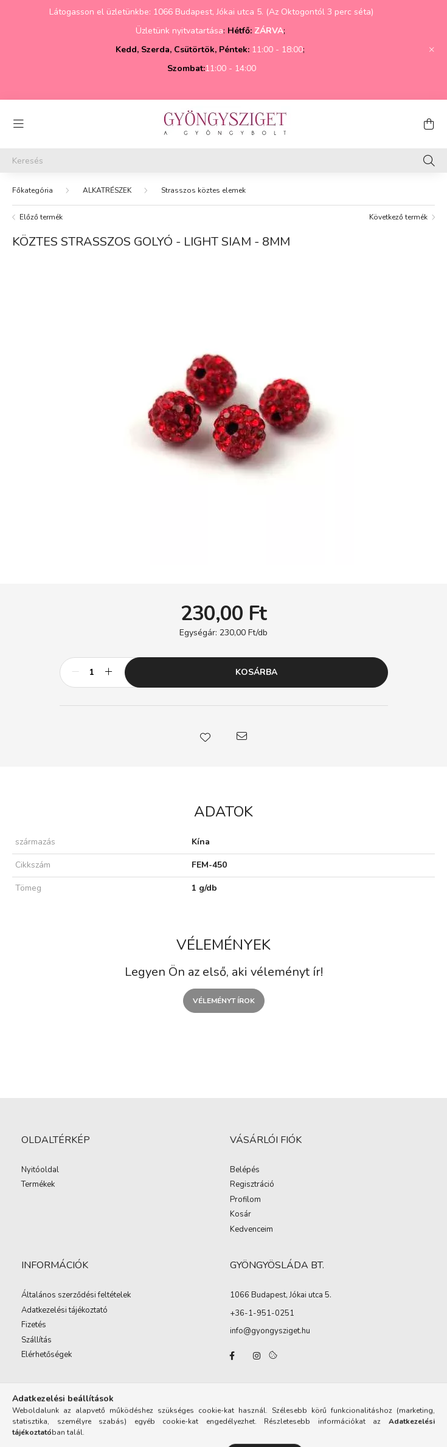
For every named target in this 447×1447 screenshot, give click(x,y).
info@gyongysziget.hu (270, 1330)
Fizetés (33, 1325)
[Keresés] (223, 160)
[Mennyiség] (92, 672)
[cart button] (429, 124)
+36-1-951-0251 (262, 1313)
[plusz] (109, 672)
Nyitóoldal (40, 1170)
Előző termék (41, 217)
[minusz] (75, 672)
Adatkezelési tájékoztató (64, 1311)
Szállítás (36, 1340)
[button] (205, 736)
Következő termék (398, 217)
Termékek (38, 1185)
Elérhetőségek (46, 1355)
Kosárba (256, 672)
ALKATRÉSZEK (107, 190)
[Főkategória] (32, 190)
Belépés (245, 1170)
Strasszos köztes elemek (203, 190)
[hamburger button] (18, 124)
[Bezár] (432, 50)
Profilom (245, 1200)
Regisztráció (252, 1185)
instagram (256, 1356)
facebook (232, 1356)
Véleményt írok (224, 1001)
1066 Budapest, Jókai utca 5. (280, 1295)
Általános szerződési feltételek (76, 1295)
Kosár (240, 1215)
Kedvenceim (251, 1230)
